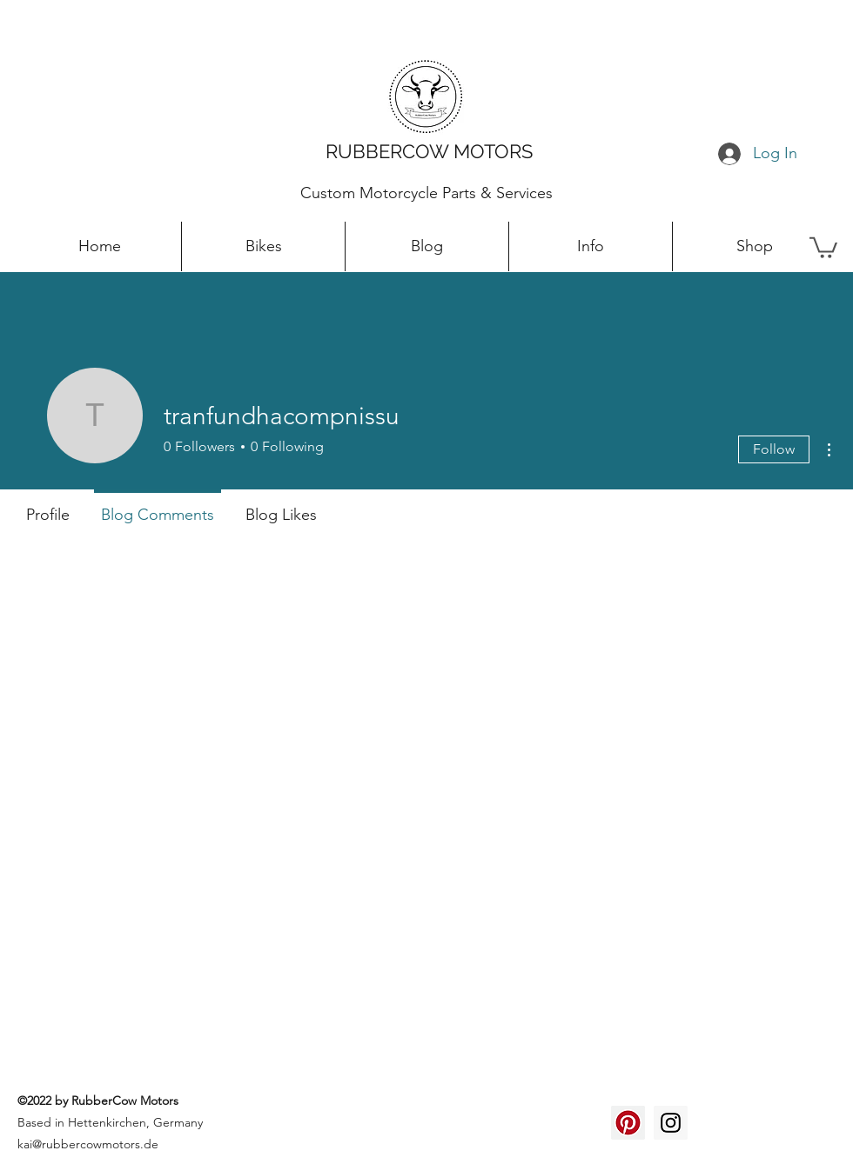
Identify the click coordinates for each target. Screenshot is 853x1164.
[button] (823, 246)
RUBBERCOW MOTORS (429, 151)
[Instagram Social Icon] (671, 1123)
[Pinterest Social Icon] (628, 1123)
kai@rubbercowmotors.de (87, 1144)
